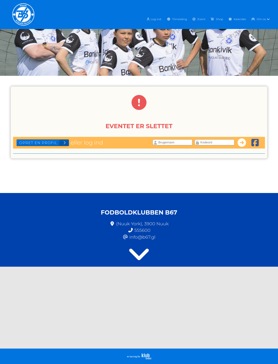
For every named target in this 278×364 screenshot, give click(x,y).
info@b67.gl (142, 237)
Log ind (153, 19)
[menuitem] (155, 19)
